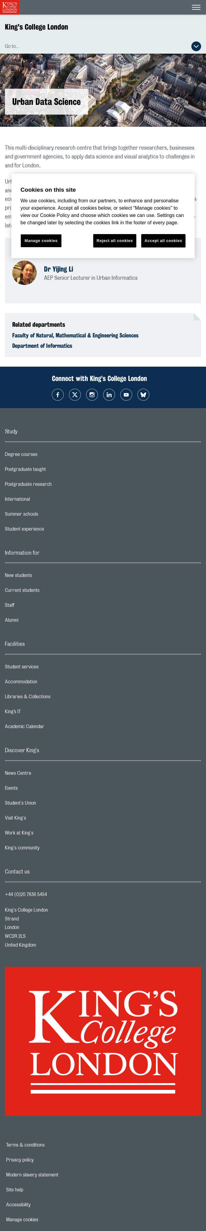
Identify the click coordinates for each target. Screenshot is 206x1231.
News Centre (42, 775)
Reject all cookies (115, 240)
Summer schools (46, 516)
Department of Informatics (42, 346)
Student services (46, 668)
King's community (46, 849)
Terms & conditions (46, 1145)
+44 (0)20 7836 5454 (26, 894)
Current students (46, 592)
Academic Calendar (49, 728)
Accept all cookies (163, 240)
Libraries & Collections (52, 698)
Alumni (36, 622)
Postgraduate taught (49, 471)
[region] (103, 216)
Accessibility (39, 1204)
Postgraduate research (52, 486)
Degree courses (45, 456)
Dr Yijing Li (58, 269)
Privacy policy (41, 1160)
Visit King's (40, 820)
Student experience (49, 531)
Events (35, 790)
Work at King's (43, 834)
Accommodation (45, 683)
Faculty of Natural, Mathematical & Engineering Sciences (75, 335)
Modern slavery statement (53, 1174)
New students (43, 577)
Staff (34, 607)
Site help (35, 1189)
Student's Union (45, 805)
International (42, 501)
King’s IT (37, 713)
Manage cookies (43, 1219)
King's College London (36, 27)
